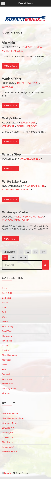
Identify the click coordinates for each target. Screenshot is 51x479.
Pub (4, 369)
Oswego (7, 86)
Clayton (7, 220)
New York (32, 83)
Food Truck (7, 331)
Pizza (5, 189)
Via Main (8, 43)
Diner (20, 83)
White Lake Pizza (14, 181)
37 (43, 252)
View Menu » (10, 66)
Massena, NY (8, 437)
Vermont (8, 126)
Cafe (4, 307)
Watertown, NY (9, 451)
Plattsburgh (7, 442)
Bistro (5, 302)
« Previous (9, 252)
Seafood (6, 374)
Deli (33, 122)
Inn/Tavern (7, 340)
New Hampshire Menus (13, 418)
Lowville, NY (8, 427)
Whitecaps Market (15, 212)
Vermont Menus (9, 423)
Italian (5, 345)
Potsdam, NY (8, 446)
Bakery (25, 122)
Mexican (6, 350)
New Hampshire (35, 185)
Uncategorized (30, 158)
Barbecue (6, 297)
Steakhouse (7, 383)
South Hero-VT (26, 126)
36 (35, 252)
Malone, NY (7, 432)
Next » (23, 257)
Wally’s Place (11, 118)
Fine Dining (7, 326)
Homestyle (28, 47)
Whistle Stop (11, 154)
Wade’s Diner (11, 79)
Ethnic (5, 321)
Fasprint (7, 473)
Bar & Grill (7, 293)
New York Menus (10, 413)
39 (13, 257)
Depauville (21, 220)
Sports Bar (7, 378)
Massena (17, 50)
